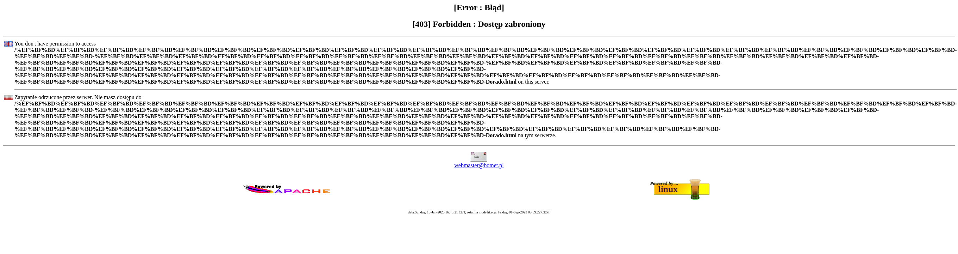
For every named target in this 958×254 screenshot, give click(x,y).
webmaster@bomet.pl (478, 165)
